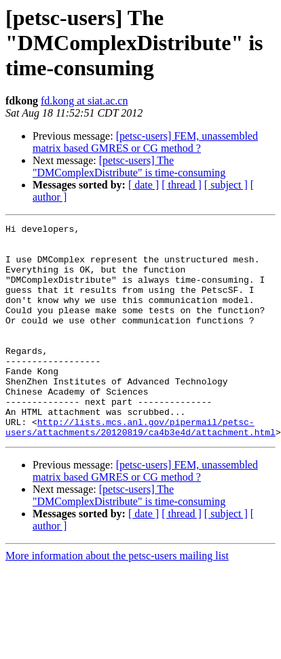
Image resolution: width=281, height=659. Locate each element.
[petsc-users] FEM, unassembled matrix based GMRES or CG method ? (145, 142)
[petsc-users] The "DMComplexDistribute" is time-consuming (129, 166)
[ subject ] (226, 185)
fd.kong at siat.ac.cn (84, 100)
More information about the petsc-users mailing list (117, 598)
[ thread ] (182, 185)
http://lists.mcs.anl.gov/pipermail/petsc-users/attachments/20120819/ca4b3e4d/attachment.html (140, 468)
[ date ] (143, 185)
